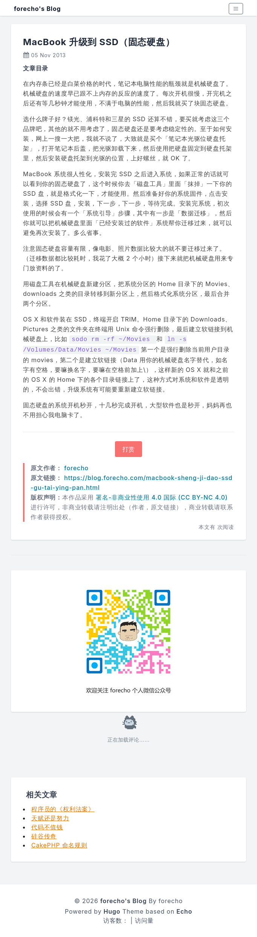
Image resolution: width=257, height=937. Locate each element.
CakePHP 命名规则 (59, 845)
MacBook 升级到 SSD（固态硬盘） (99, 42)
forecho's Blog (37, 8)
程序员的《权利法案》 (63, 809)
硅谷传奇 (44, 836)
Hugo (112, 911)
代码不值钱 (47, 827)
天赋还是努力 (50, 818)
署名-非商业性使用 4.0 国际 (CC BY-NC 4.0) (162, 497)
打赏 (128, 449)
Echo (184, 911)
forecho (76, 468)
